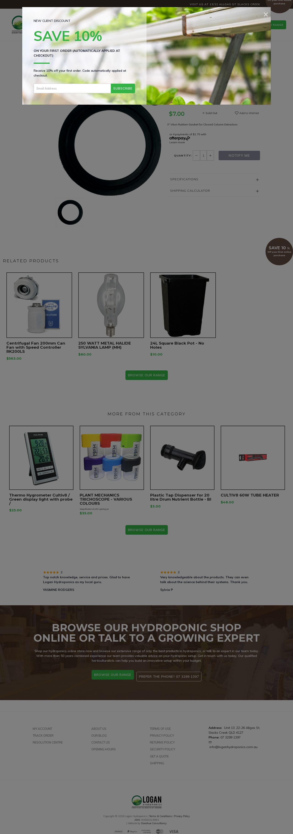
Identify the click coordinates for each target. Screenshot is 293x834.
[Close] (266, 13)
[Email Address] (72, 88)
